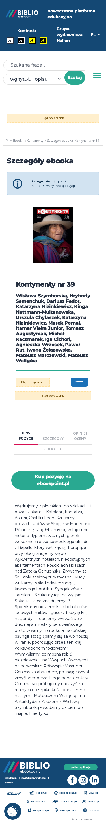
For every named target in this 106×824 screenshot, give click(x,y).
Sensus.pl (91, 801)
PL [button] (93, 34)
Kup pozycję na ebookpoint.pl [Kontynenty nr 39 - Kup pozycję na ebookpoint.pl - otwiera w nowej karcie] (53, 480)
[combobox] (37, 79)
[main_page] (7, 140)
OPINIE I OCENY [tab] (80, 436)
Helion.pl (38, 793)
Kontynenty (35, 141)
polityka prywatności (33, 778)
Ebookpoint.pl (65, 793)
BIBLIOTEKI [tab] (53, 449)
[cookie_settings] (12, 811)
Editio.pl (91, 810)
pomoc (9, 782)
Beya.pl (91, 793)
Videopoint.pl (66, 810)
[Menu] (97, 76)
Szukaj (75, 77)
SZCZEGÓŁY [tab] (53, 438)
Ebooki (17, 141)
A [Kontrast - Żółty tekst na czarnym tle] (42, 40)
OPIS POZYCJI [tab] (26, 436)
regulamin (11, 778)
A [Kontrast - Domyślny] (9, 40)
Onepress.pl (38, 810)
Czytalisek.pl (64, 801)
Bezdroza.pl (36, 801)
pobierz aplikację (80, 767)
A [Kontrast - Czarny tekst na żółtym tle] (31, 40)
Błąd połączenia (53, 118)
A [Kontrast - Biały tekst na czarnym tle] (20, 40)
